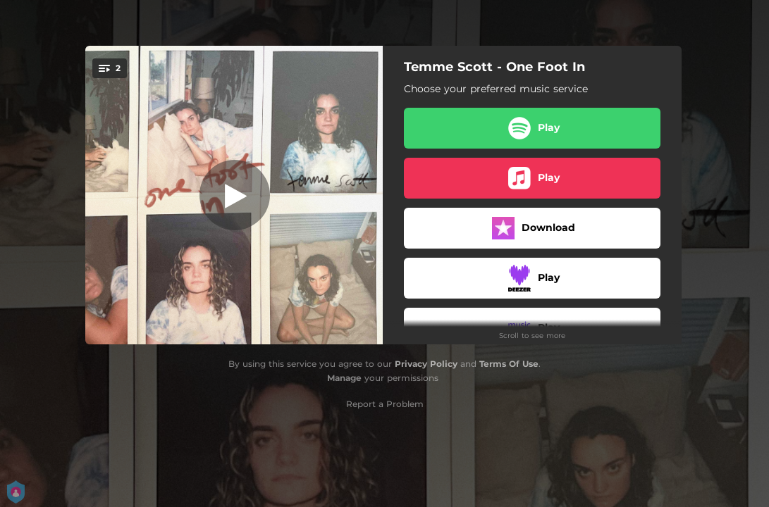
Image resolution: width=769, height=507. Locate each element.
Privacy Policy (426, 363)
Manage (344, 378)
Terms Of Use (509, 363)
